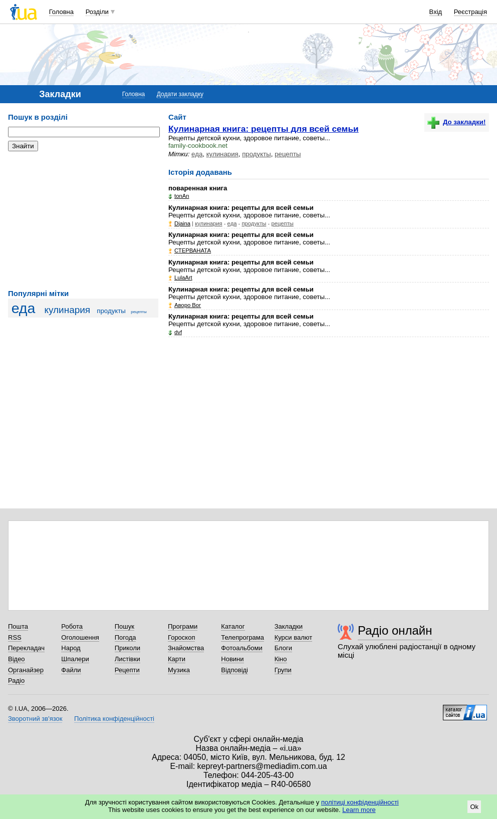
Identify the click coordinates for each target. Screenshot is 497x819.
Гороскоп (181, 637)
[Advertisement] (83, 220)
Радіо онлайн (395, 630)
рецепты (138, 312)
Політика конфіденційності (114, 718)
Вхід (435, 12)
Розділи (97, 12)
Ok (474, 806)
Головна (61, 12)
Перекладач (26, 648)
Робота (72, 626)
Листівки (127, 659)
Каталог (232, 626)
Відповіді (234, 670)
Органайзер (26, 670)
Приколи (127, 648)
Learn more (358, 809)
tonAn (181, 196)
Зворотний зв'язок (35, 718)
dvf (178, 332)
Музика (179, 670)
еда (24, 308)
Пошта (18, 626)
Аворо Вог (187, 305)
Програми (182, 626)
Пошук (124, 626)
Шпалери (75, 659)
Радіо (16, 680)
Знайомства (186, 648)
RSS (15, 637)
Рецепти (127, 670)
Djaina (182, 223)
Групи (283, 670)
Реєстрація (470, 12)
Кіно (281, 659)
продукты (111, 311)
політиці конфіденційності (360, 802)
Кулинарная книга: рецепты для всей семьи (263, 129)
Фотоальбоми (241, 648)
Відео (16, 659)
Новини (232, 659)
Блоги (283, 648)
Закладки (289, 626)
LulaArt (183, 278)
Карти (176, 659)
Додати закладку (180, 94)
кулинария (67, 310)
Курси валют (294, 637)
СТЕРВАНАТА (192, 250)
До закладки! (456, 122)
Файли (71, 670)
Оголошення (80, 637)
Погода (125, 637)
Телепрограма (242, 637)
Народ (70, 648)
